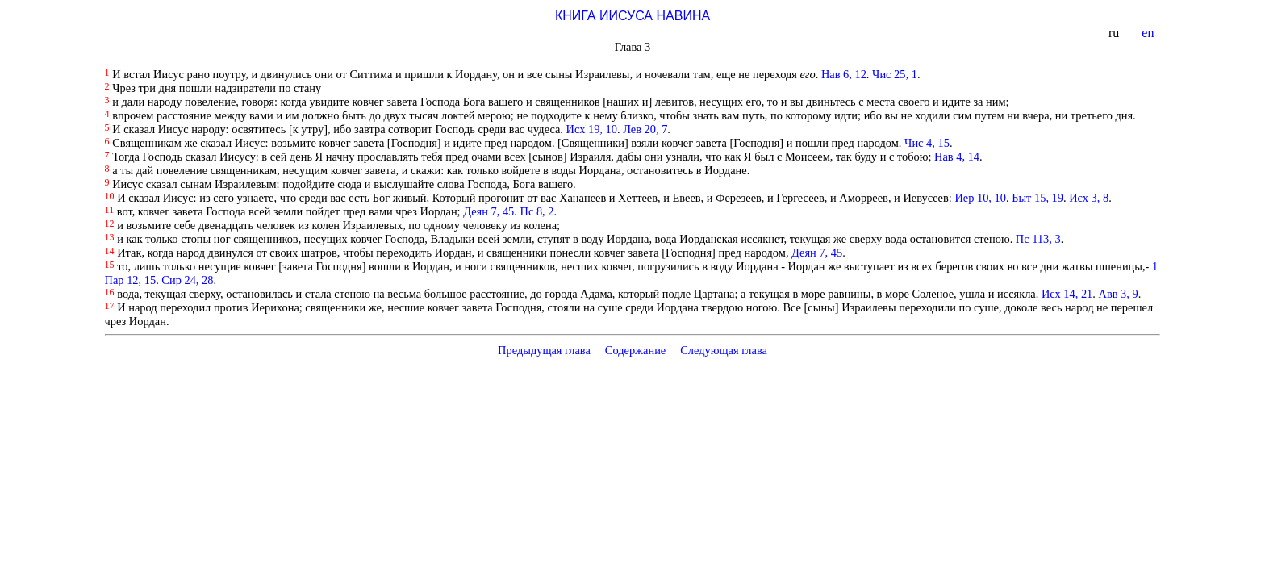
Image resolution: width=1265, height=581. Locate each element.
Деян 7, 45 (488, 211)
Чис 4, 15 (927, 142)
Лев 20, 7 (645, 129)
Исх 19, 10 (591, 129)
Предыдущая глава (544, 350)
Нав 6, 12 (843, 74)
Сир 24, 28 (187, 280)
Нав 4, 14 (956, 156)
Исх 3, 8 (1088, 197)
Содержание (635, 350)
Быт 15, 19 (1037, 197)
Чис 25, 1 (894, 74)
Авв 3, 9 (1118, 293)
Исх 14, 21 (1067, 293)
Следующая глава (723, 350)
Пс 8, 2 (537, 211)
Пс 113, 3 (1038, 238)
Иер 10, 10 (980, 197)
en (1149, 33)
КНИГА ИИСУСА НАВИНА (632, 16)
